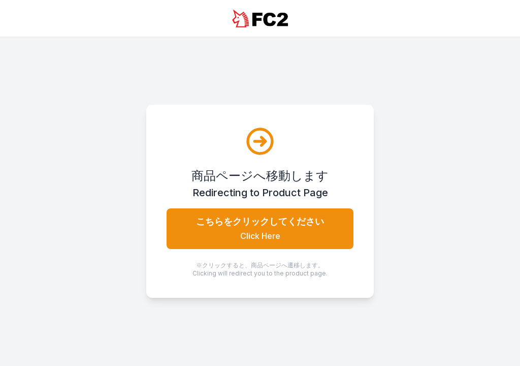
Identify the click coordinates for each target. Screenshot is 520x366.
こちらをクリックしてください (260, 228)
